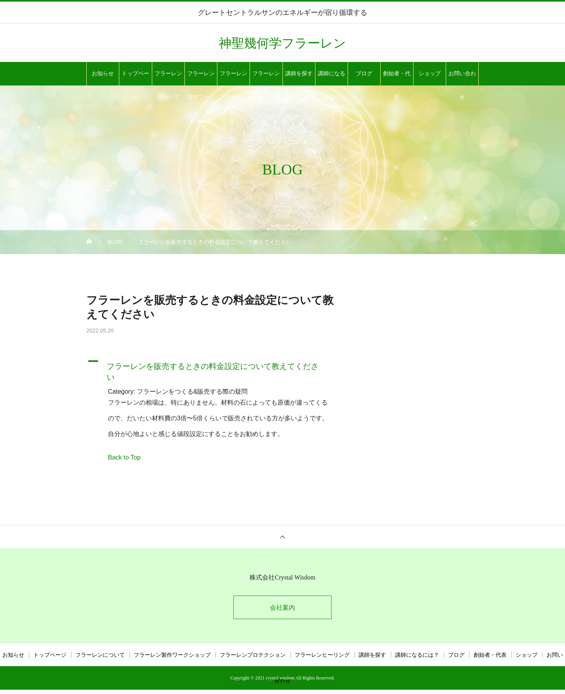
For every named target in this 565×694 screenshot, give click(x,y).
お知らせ (103, 73)
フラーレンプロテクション (233, 78)
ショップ (430, 73)
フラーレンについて (168, 78)
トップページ (135, 78)
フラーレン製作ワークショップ (201, 78)
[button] (213, 370)
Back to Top (124, 457)
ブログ (364, 73)
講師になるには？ (331, 78)
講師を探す (299, 73)
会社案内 (282, 607)
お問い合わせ (462, 78)
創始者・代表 (396, 78)
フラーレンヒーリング (266, 78)
